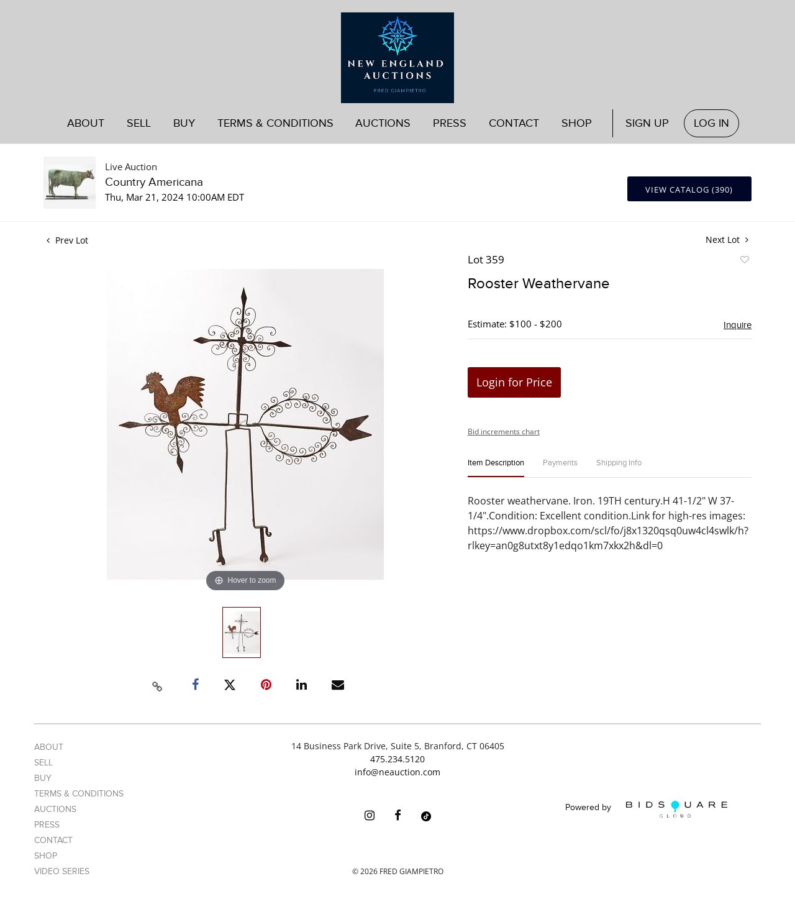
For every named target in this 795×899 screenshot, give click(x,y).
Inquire (738, 325)
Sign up (647, 123)
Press (449, 123)
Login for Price (514, 382)
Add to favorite (744, 261)
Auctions (383, 123)
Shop (576, 123)
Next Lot (727, 239)
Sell (139, 123)
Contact (514, 123)
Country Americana (154, 182)
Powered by (646, 809)
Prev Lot (67, 240)
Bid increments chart (504, 431)
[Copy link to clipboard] (157, 684)
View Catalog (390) (689, 189)
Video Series (61, 871)
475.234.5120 (397, 759)
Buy (184, 123)
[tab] (496, 468)
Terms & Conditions (275, 123)
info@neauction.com (397, 772)
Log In (711, 123)
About (85, 123)
